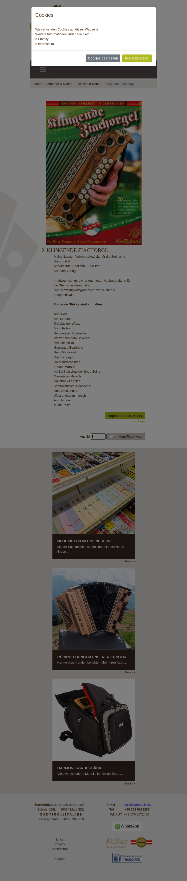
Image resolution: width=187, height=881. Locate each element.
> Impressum (44, 44)
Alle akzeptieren (137, 58)
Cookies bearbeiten (103, 58)
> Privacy (42, 39)
